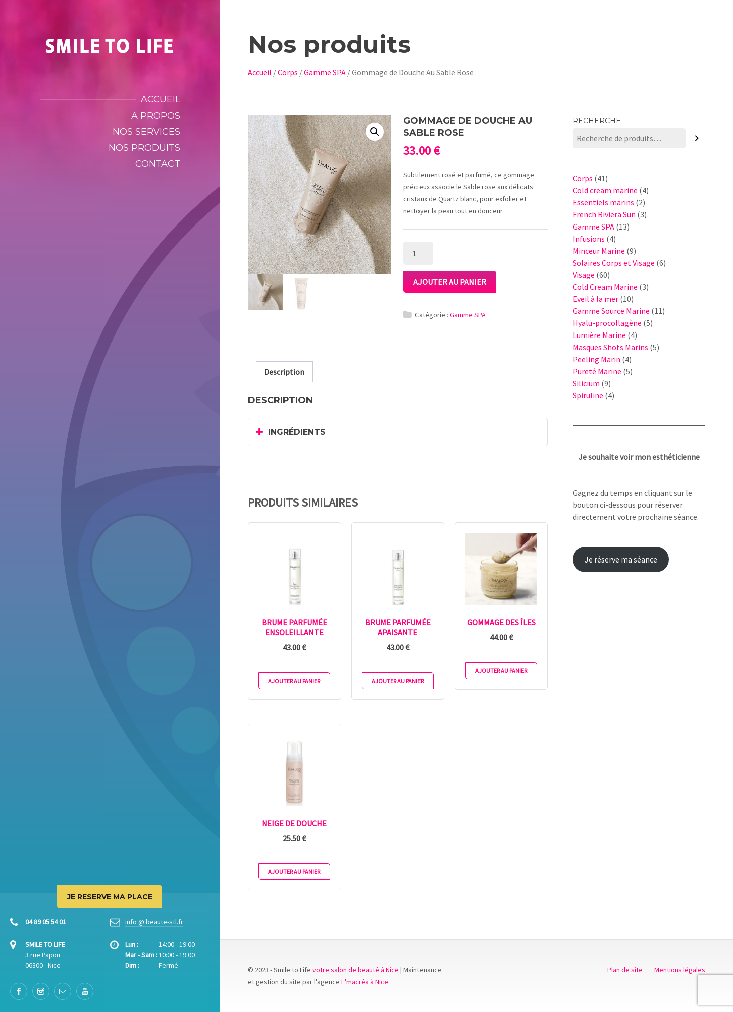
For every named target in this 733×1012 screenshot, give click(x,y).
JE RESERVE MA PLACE (109, 897)
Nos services (146, 131)
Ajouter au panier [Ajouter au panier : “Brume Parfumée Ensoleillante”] (294, 681)
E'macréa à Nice (364, 981)
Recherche (597, 120)
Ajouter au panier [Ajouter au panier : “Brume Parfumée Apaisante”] (398, 681)
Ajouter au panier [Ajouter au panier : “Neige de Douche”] (294, 871)
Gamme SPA (325, 72)
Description (284, 372)
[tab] (284, 371)
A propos (155, 115)
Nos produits (144, 147)
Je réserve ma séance (621, 559)
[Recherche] (697, 138)
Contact (157, 163)
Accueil (160, 99)
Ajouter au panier (449, 282)
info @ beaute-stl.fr (154, 921)
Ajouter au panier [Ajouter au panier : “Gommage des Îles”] (501, 670)
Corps (288, 72)
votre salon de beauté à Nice (355, 969)
